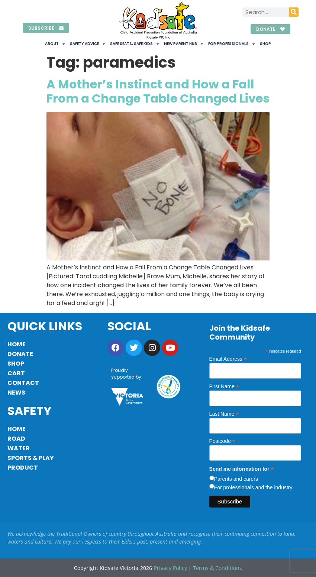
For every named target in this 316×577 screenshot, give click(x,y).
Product (22, 467)
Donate (20, 354)
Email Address (228, 359)
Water (18, 448)
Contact (23, 383)
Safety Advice (87, 44)
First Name (224, 386)
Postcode (222, 441)
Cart (16, 373)
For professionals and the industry (253, 487)
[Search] (294, 12)
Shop (265, 43)
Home (16, 344)
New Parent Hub (183, 44)
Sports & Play (30, 458)
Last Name (224, 414)
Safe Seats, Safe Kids (134, 44)
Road (16, 438)
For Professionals (231, 44)
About (55, 44)
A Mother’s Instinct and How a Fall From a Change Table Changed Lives (158, 91)
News (16, 392)
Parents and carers (236, 479)
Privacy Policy (170, 567)
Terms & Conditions (217, 567)
